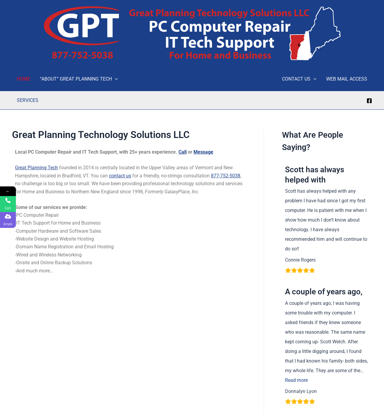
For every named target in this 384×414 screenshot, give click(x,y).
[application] (115, 79)
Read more (296, 380)
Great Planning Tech (36, 167)
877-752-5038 (225, 176)
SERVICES (27, 100)
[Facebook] (369, 100)
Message (203, 152)
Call (182, 152)
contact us (120, 176)
